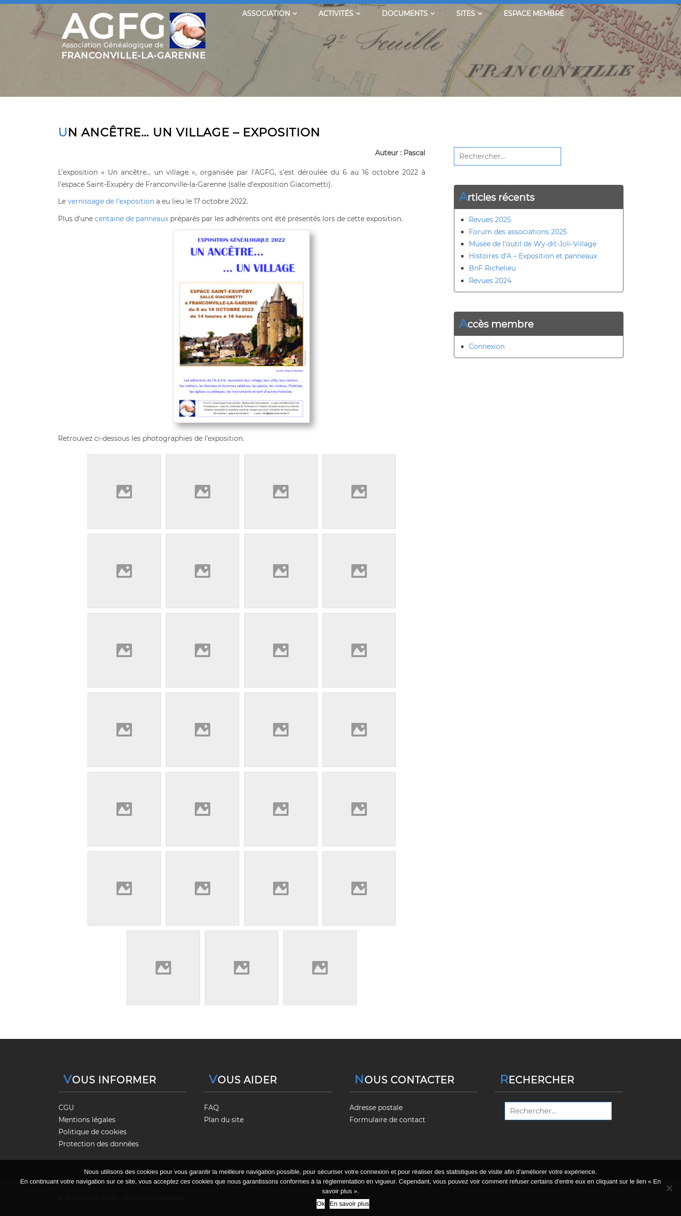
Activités (339, 13)
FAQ (211, 1107)
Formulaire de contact (387, 1119)
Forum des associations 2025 (518, 231)
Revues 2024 (490, 280)
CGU (66, 1107)
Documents (408, 13)
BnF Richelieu (492, 268)
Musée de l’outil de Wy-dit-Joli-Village (532, 244)
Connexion (487, 346)
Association (269, 13)
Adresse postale (376, 1107)
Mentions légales (87, 1119)
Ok (321, 1203)
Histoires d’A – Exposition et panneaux (533, 256)
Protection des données (98, 1144)
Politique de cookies (92, 1131)
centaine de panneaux (131, 218)
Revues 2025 (490, 219)
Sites (469, 13)
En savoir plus (349, 1203)
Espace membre (534, 13)
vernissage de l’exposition (111, 201)
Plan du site (224, 1119)
